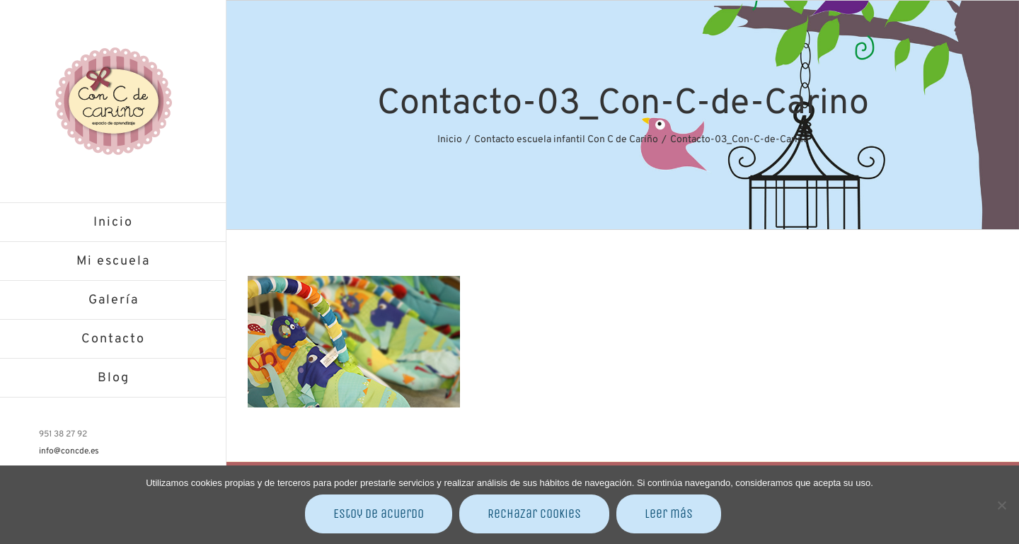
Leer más (669, 513)
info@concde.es (69, 451)
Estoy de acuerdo (378, 513)
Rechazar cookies (534, 513)
